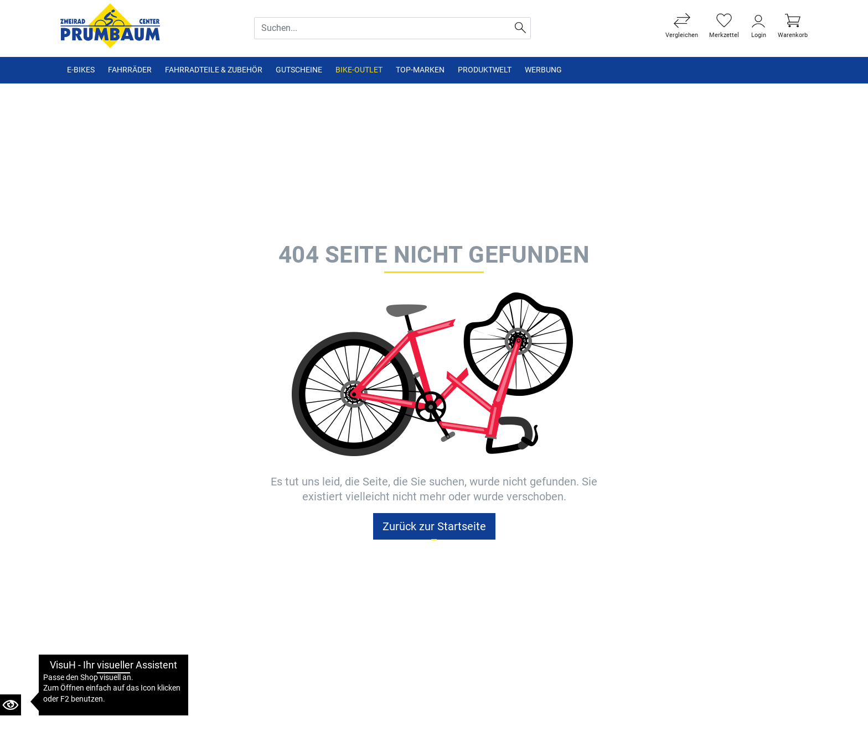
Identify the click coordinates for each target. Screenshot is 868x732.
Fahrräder (130, 70)
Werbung (543, 70)
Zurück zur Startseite (434, 526)
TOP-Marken (420, 70)
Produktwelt (485, 70)
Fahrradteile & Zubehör (213, 70)
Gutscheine (299, 70)
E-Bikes (81, 70)
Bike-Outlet (359, 70)
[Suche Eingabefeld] (383, 28)
